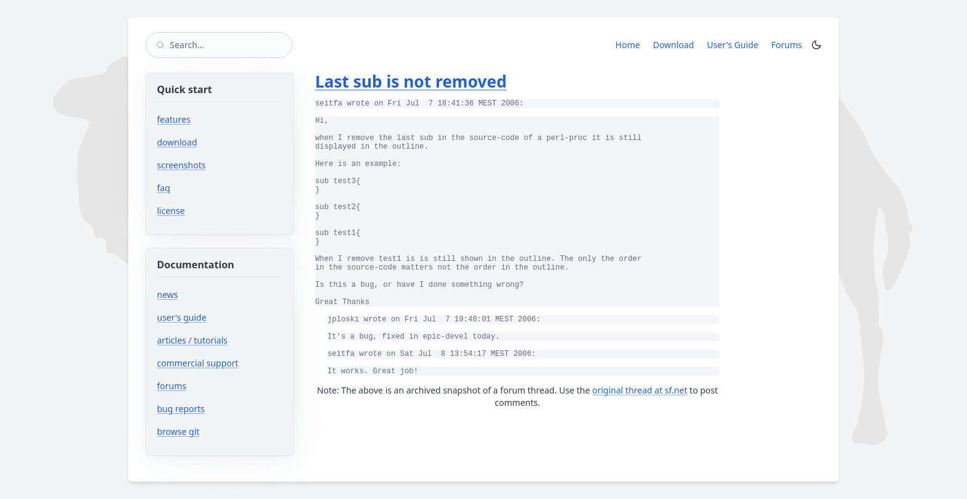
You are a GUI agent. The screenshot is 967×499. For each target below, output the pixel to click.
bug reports (218, 408)
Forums (789, 44)
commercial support (198, 363)
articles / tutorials (192, 340)
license (171, 211)
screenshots (181, 165)
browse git (215, 431)
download (177, 142)
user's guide (182, 317)
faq (163, 188)
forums (208, 386)
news (167, 294)
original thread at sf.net (639, 390)
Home (627, 45)
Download (673, 45)
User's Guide (732, 45)
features (174, 119)
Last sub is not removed (411, 81)
